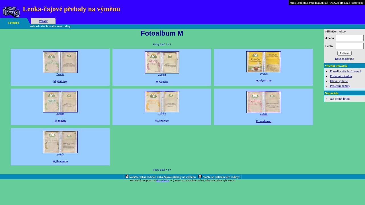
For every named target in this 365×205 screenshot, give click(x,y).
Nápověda (357, 2)
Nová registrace (344, 59)
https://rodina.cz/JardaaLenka (308, 2)
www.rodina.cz (338, 2)
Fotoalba (13, 22)
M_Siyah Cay (264, 80)
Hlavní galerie (339, 81)
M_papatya (162, 120)
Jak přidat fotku (340, 98)
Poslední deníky (340, 85)
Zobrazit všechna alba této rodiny (50, 26)
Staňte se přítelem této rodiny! (221, 177)
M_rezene (60, 120)
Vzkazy (43, 21)
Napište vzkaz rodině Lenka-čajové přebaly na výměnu (163, 177)
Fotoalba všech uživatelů (345, 71)
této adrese (162, 180)
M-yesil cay (60, 81)
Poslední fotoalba (341, 76)
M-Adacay (162, 81)
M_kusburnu (263, 121)
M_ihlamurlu (60, 161)
